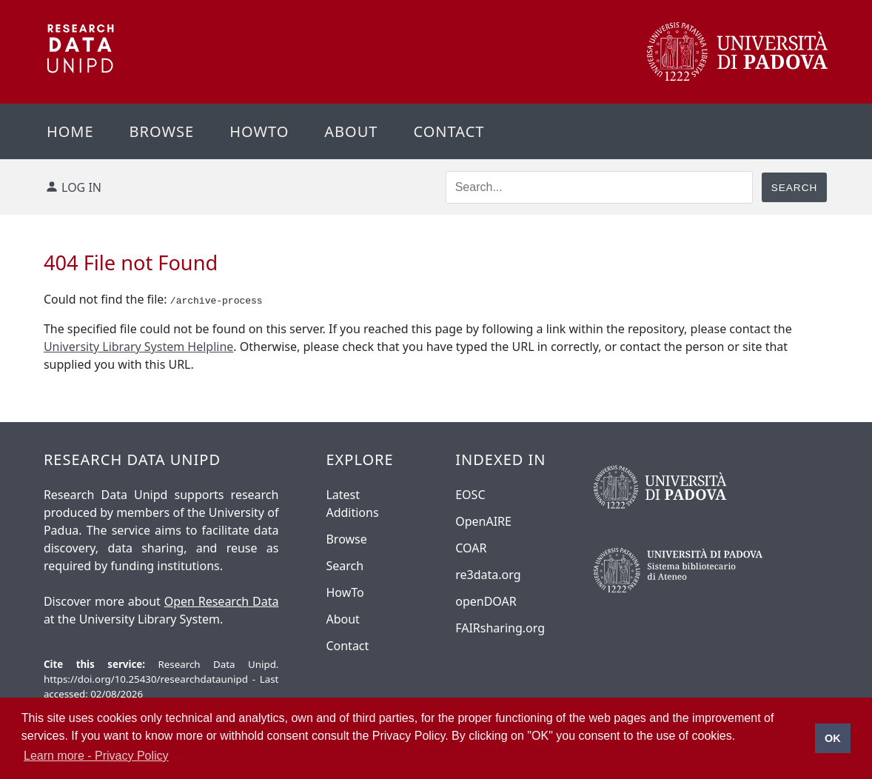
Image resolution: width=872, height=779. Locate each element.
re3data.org (487, 574)
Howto (259, 131)
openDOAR (485, 601)
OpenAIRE (483, 521)
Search (344, 566)
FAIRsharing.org (500, 628)
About (351, 131)
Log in (81, 187)
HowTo (344, 592)
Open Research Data (221, 601)
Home (70, 131)
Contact (448, 131)
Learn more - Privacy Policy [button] (96, 755)
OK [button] (833, 738)
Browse (162, 131)
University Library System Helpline (138, 346)
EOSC (470, 495)
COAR (470, 548)
